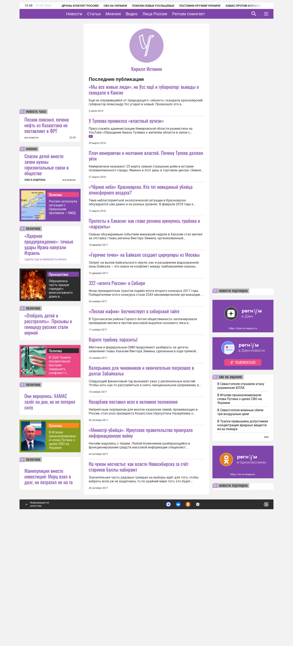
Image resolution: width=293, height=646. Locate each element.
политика (33, 342)
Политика (55, 308)
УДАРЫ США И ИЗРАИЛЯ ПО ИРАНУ (45, 373)
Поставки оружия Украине (194, 5)
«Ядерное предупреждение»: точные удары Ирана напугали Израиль (48, 358)
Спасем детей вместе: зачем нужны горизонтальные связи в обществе (46, 278)
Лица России (167, 13)
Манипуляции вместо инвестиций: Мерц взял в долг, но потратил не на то (48, 590)
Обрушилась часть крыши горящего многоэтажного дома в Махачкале (61, 402)
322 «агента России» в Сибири (117, 339)
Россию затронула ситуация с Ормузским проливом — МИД (63, 321)
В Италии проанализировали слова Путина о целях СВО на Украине (62, 553)
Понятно (257, 616)
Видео (144, 13)
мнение (31, 262)
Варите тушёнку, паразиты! (113, 396)
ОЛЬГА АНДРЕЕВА (35, 293)
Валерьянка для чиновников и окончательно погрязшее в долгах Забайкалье (141, 455)
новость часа (36, 225)
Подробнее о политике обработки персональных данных (205, 616)
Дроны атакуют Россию (74, 5)
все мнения (69, 293)
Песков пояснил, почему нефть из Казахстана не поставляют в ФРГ (46, 238)
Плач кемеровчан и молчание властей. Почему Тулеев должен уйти (146, 155)
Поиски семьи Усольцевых (148, 5)
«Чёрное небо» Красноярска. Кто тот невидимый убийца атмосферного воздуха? (140, 217)
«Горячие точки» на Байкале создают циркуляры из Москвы (144, 283)
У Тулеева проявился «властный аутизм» (126, 120)
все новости (31, 251)
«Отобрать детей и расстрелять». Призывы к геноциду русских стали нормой (48, 437)
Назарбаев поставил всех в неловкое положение (133, 486)
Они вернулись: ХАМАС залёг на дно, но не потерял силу (49, 515)
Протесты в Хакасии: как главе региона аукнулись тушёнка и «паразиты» (144, 251)
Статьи (106, 13)
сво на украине (230, 490)
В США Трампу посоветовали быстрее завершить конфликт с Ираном (60, 479)
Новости (87, 13)
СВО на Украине (110, 5)
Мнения (125, 13)
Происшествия (58, 388)
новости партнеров (233, 404)
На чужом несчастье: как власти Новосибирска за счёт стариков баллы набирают (138, 580)
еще (266, 550)
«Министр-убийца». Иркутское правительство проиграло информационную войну (141, 517)
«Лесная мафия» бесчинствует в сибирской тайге (134, 368)
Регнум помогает (201, 13)
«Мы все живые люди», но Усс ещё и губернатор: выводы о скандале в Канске (144, 89)
